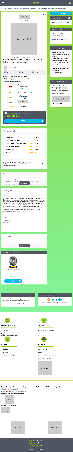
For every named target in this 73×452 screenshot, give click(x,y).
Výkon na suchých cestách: (13, 140)
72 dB (35, 72)
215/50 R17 (61, 13)
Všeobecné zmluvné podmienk (46, 330)
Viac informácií (24, 183)
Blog (2, 334)
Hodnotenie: (9, 137)
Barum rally (6, 222)
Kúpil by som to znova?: (12, 147)
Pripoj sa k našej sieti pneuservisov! (47, 355)
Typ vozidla (5, 352)
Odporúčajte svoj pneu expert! (46, 358)
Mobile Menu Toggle (3, 3)
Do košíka (12, 281)
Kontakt (54, 41)
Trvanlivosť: (9, 153)
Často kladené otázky (57, 39)
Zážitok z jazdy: (10, 150)
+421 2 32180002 (43, 349)
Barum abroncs (7, 220)
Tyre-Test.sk (4, 330)
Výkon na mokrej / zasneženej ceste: (16, 143)
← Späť (44, 14)
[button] (45, 368)
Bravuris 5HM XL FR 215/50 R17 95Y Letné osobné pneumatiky (13, 271)
